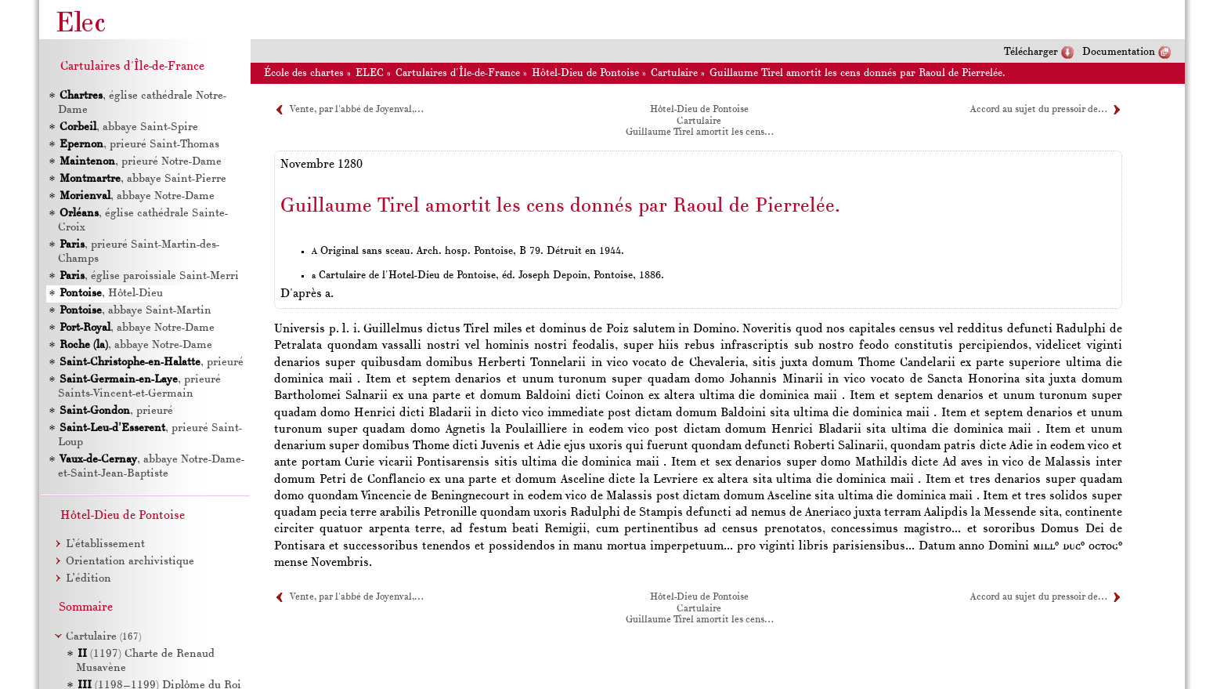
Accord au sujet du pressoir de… (1038, 109)
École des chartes (304, 73)
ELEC (370, 73)
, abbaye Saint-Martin (135, 311)
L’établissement (105, 544)
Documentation (1118, 52)
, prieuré (152, 362)
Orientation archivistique (130, 562)
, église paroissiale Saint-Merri (149, 276)
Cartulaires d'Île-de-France (457, 73)
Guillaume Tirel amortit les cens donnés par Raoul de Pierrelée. (857, 73)
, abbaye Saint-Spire (129, 127)
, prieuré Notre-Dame (141, 162)
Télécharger (1031, 52)
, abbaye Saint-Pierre (143, 179)
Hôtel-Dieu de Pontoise (585, 73)
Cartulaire (674, 73)
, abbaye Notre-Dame (137, 196)
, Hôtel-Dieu (111, 293)
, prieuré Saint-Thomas (139, 144)
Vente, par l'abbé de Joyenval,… (356, 109)
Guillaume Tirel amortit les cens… (699, 132)
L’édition (88, 579)
